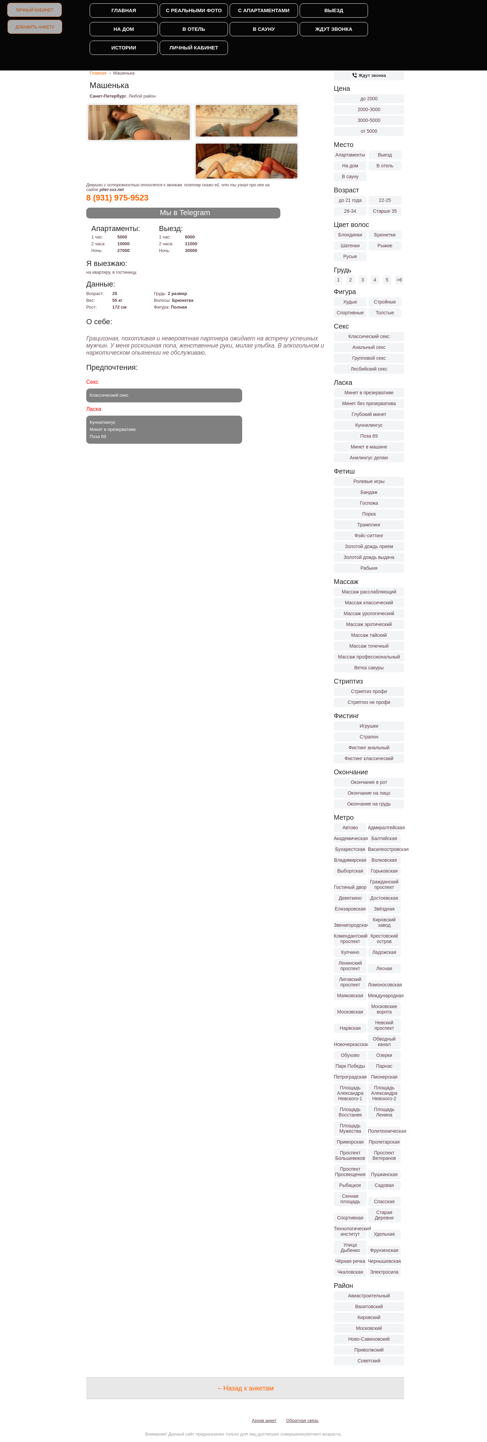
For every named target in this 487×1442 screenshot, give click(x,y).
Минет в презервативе (369, 392)
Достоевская (384, 898)
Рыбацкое (350, 1185)
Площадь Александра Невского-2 (384, 1093)
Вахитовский (369, 1306)
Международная (384, 995)
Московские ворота (384, 1009)
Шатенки (350, 245)
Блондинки (350, 234)
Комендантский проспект (350, 938)
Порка (369, 514)
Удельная (384, 1234)
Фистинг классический (369, 758)
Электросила (384, 1272)
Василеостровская (384, 849)
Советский (368, 1360)
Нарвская (350, 1028)
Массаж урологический (369, 613)
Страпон (369, 736)
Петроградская (350, 1077)
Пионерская (384, 1077)
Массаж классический (369, 602)
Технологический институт (350, 1231)
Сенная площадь (350, 1198)
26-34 (350, 211)
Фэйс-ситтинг (369, 535)
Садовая (384, 1185)
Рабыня (369, 568)
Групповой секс (369, 358)
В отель (193, 29)
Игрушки (369, 726)
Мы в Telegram (185, 212)
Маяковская (350, 995)
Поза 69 (368, 436)
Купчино (350, 952)
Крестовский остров (384, 938)
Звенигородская (350, 925)
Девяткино (350, 898)
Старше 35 (385, 211)
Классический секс (369, 336)
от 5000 (369, 131)
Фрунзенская (384, 1250)
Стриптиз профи (369, 691)
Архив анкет (264, 1420)
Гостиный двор (350, 887)
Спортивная (350, 1217)
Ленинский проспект (350, 965)
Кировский (368, 1317)
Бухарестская (350, 849)
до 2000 (369, 98)
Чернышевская (384, 1261)
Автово (350, 827)
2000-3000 (369, 109)
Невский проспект (384, 1025)
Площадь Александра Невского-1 (350, 1093)
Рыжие (384, 245)
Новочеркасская (350, 1044)
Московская (350, 1012)
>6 (399, 280)
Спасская (384, 1201)
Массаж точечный (369, 646)
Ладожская (384, 952)
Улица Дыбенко (350, 1247)
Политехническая (384, 1131)
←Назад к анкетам (245, 1388)
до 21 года (350, 200)
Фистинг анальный (369, 747)
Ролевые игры (369, 481)
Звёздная (384, 909)
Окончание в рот (369, 782)
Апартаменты (350, 155)
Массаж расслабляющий (369, 591)
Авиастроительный (369, 1295)
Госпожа (369, 503)
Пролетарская (384, 1142)
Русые (350, 256)
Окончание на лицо (369, 793)
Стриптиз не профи (369, 702)
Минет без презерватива (369, 403)
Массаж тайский (369, 635)
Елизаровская (350, 909)
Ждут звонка (333, 29)
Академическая (350, 838)
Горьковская (384, 871)
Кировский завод (384, 922)
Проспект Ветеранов (384, 1155)
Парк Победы (350, 1066)
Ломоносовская (384, 984)
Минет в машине (369, 447)
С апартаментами (263, 10)
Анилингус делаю (369, 457)
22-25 (385, 200)
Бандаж (369, 492)
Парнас (384, 1066)
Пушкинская (384, 1174)
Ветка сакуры (369, 667)
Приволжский (369, 1350)
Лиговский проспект (350, 982)
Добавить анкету (35, 27)
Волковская (384, 860)
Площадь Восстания (350, 1112)
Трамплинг (368, 524)
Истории (123, 47)
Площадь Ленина (384, 1112)
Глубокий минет (369, 414)
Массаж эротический (369, 624)
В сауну (264, 29)
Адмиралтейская (384, 827)
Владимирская (350, 860)
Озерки (384, 1055)
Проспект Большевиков (350, 1155)
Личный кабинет (34, 10)
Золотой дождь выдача (369, 557)
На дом (124, 29)
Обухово (350, 1055)
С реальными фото (194, 10)
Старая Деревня (384, 1215)
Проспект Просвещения (350, 1171)
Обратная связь (302, 1420)
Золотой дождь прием (369, 546)
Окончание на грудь (369, 804)
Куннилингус (368, 425)
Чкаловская (350, 1272)
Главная (124, 10)
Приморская (350, 1142)
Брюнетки (385, 234)
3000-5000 (369, 120)
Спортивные (350, 312)
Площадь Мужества (350, 1128)
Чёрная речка (350, 1261)
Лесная (384, 968)
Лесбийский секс (369, 369)
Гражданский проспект (384, 884)
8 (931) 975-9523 (117, 197)
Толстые (385, 312)
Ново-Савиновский (369, 1339)
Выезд (333, 10)
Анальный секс (369, 347)
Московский (369, 1328)
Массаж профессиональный (369, 657)
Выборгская (350, 871)
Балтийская (384, 838)
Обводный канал (384, 1041)
